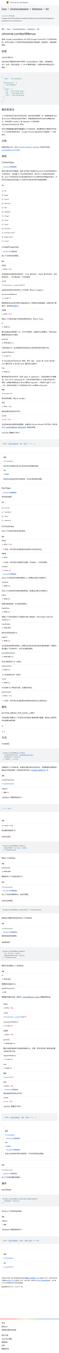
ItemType (6, 393)
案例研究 (4, 1342)
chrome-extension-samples (28, 147)
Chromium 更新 (7, 1339)
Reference (37, 9)
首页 (3, 29)
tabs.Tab (7, 1267)
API (47, 9)
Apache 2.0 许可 (11, 1280)
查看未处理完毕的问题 (9, 1330)
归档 (3, 1345)
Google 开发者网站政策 (42, 1280)
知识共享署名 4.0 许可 (34, 1278)
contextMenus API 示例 (10, 150)
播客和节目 (5, 1349)
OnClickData (9, 461)
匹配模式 (15, 306)
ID (26, 578)
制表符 (7, 474)
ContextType (8, 285)
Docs (4, 9)
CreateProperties (9, 783)
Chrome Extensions (19, 9)
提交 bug (4, 1326)
